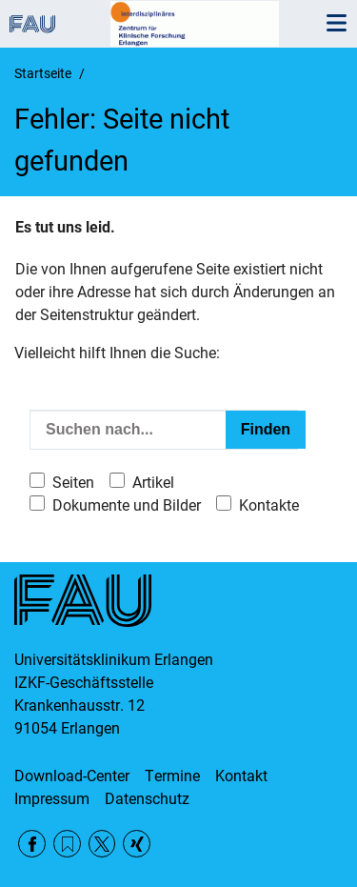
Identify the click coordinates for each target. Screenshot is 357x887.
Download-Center (71, 776)
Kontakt (241, 776)
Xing (136, 843)
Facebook (32, 843)
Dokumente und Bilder (126, 505)
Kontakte (269, 505)
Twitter (102, 843)
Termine (172, 776)
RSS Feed (67, 843)
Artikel (153, 483)
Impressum (51, 799)
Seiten (73, 483)
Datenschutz (147, 799)
